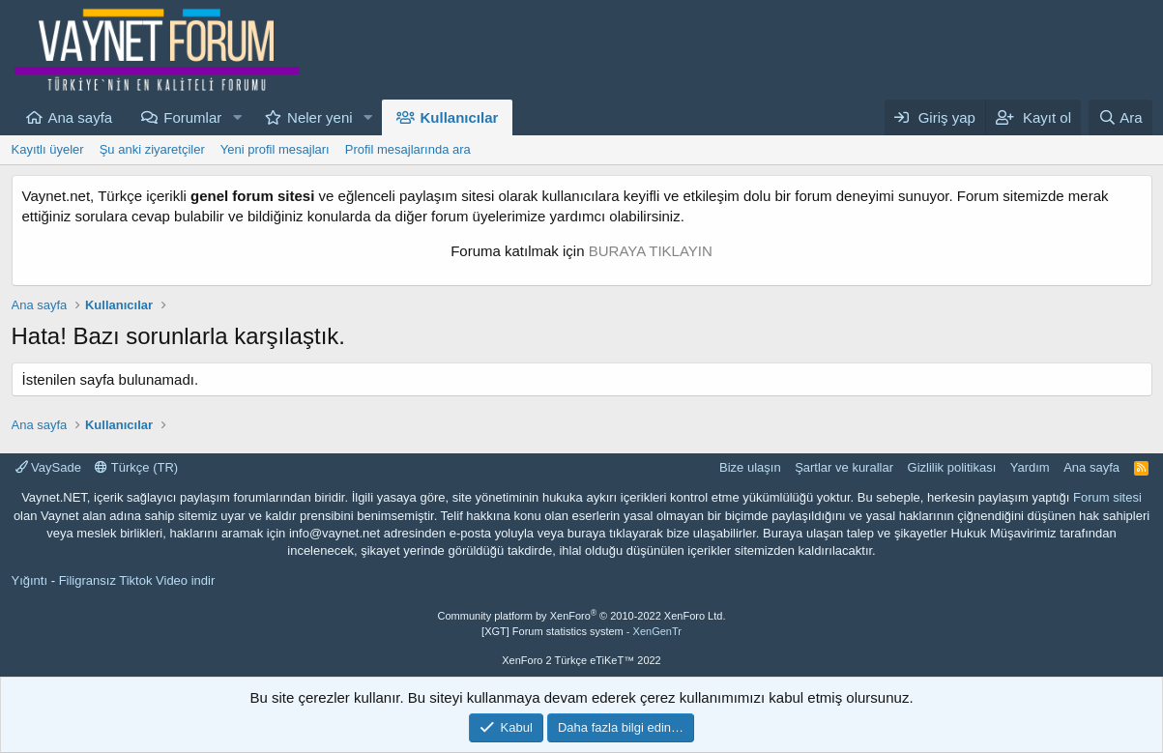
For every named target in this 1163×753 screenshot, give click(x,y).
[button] (236, 117)
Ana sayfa (80, 117)
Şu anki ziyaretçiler (152, 149)
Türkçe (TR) (136, 467)
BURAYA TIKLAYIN (650, 251)
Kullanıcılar (460, 117)
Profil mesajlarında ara (408, 149)
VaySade (48, 467)
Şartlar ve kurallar (844, 467)
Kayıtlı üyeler (48, 149)
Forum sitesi (1107, 497)
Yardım (1030, 467)
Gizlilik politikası (952, 467)
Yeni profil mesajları (275, 149)
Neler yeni (320, 117)
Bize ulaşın (750, 467)
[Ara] (1120, 117)
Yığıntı (30, 580)
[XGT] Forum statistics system (581, 631)
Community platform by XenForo (582, 616)
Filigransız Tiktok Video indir (137, 580)
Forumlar (192, 117)
